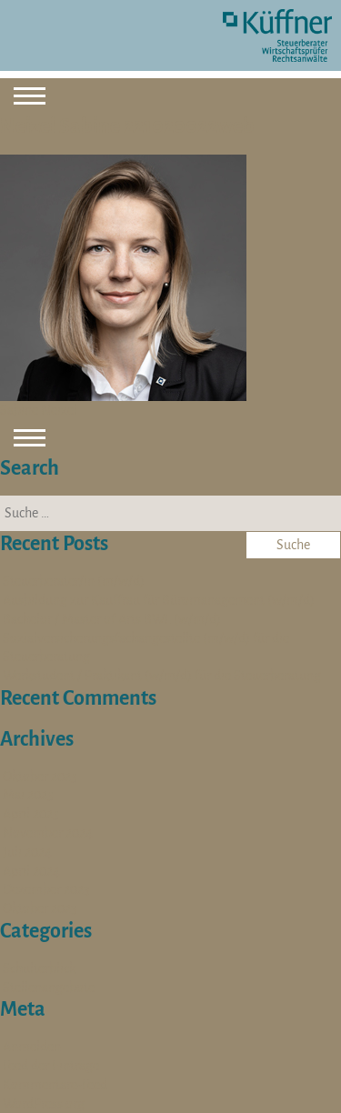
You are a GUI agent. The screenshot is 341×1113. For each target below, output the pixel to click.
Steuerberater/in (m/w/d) (74, 581)
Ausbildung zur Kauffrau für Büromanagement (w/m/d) (159, 600)
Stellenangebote (49, 987)
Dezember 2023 (46, 889)
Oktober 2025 (40, 776)
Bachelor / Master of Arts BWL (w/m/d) (112, 619)
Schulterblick (39, 968)
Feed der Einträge (51, 1065)
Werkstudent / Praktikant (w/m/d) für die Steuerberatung (162, 675)
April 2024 (31, 871)
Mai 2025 (28, 794)
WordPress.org (44, 1104)
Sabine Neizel (38, 410)
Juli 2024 (27, 852)
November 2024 (48, 833)
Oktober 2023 (40, 908)
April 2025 (31, 814)
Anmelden (32, 1046)
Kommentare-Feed (55, 1085)
